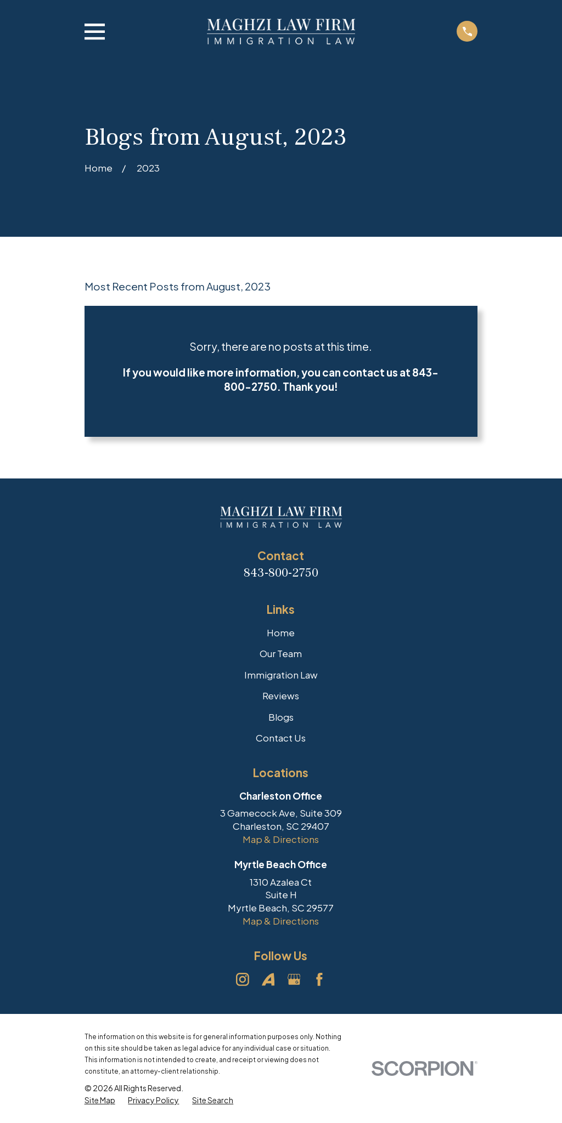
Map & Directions (281, 839)
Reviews (280, 695)
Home (281, 632)
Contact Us (281, 738)
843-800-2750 (281, 573)
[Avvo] (268, 979)
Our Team (281, 653)
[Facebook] (319, 979)
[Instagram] (242, 979)
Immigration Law (281, 675)
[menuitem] (100, 1100)
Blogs (281, 717)
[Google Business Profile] (294, 979)
